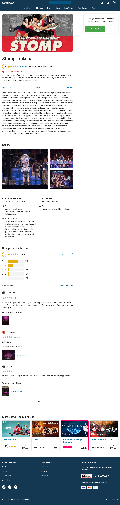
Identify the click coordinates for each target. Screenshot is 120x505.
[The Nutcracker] (16, 439)
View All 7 (69, 187)
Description (6, 87)
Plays (49, 8)
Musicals (39, 8)
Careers (4, 471)
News (94, 8)
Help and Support (8, 476)
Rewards (44, 471)
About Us (5, 467)
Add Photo (57, 254)
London (28, 8)
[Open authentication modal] (108, 2)
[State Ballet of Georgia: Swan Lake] (75, 440)
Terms (106, 499)
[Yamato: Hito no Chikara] (104, 439)
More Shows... (82, 8)
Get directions (10, 214)
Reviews (70, 87)
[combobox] (60, 2)
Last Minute (68, 8)
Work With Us (6, 480)
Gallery (38, 87)
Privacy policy (114, 499)
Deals (58, 8)
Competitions (46, 476)
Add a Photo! (45, 467)
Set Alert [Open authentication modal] (101, 30)
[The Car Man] (45, 439)
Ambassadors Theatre (13, 209)
